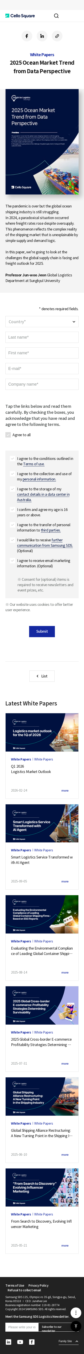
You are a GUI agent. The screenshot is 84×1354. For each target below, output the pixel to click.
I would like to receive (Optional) (45, 545)
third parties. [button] (51, 530)
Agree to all (21, 435)
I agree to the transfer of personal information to (43, 528)
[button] (20, 16)
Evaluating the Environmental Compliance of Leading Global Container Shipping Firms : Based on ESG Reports (42, 951)
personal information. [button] (39, 479)
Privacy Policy (38, 1286)
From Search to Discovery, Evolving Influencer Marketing (41, 1224)
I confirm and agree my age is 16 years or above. (42, 512)
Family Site (65, 1341)
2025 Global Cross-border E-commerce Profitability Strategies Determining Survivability (42, 1042)
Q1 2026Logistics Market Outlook (31, 769)
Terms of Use (14, 1286)
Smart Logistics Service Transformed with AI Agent (42, 860)
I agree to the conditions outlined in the (45, 461)
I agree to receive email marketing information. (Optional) (43, 563)
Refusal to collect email (24, 1290)
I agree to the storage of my (43, 494)
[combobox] (42, 321)
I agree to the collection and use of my (44, 477)
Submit (42, 631)
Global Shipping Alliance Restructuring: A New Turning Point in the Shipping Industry (41, 1133)
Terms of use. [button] (34, 464)
